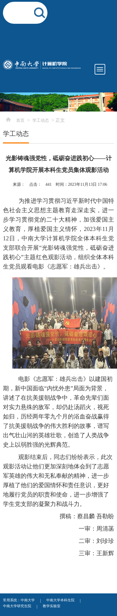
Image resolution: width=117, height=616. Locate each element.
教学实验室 (51, 606)
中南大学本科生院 (60, 600)
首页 (20, 120)
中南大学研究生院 (17, 606)
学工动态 (40, 120)
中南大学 (28, 600)
